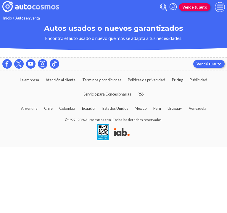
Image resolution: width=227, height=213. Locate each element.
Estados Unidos (115, 108)
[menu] (220, 7)
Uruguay (175, 108)
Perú (157, 108)
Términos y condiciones (101, 80)
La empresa (29, 80)
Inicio (7, 18)
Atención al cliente (60, 80)
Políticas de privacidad (146, 80)
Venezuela (197, 108)
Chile (48, 108)
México (140, 108)
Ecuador (89, 108)
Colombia (67, 108)
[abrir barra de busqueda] (163, 7)
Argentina (29, 108)
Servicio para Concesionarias (107, 94)
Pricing (177, 80)
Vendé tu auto (194, 7)
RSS (141, 94)
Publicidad (198, 80)
